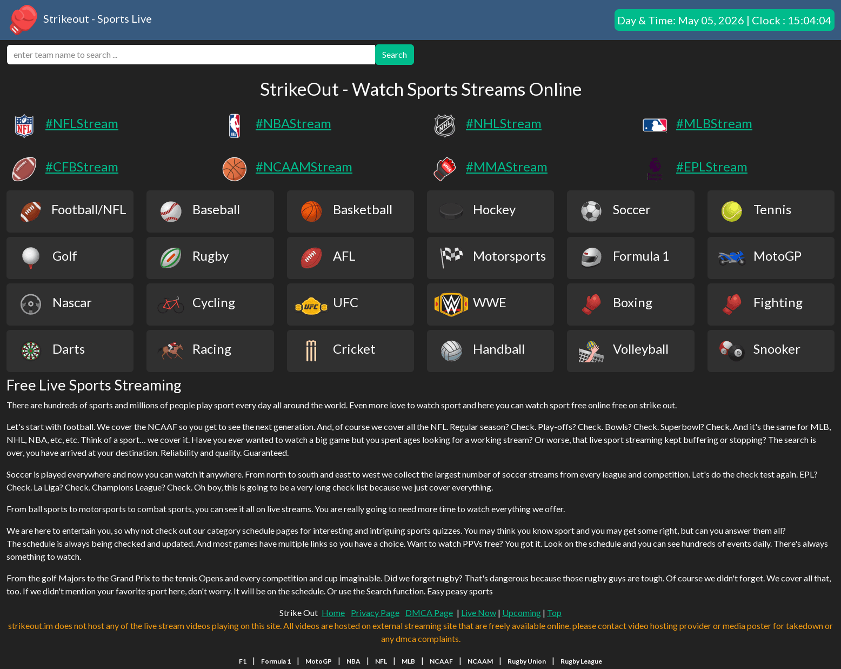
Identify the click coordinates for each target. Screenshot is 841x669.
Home (333, 612)
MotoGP (318, 661)
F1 (242, 661)
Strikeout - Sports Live (79, 20)
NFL (381, 661)
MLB (408, 661)
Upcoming (521, 612)
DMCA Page (429, 612)
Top (554, 612)
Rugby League (581, 661)
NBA (353, 661)
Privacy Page (375, 612)
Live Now (478, 612)
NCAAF (441, 661)
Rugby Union (527, 661)
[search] (191, 54)
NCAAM (480, 661)
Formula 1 (276, 661)
